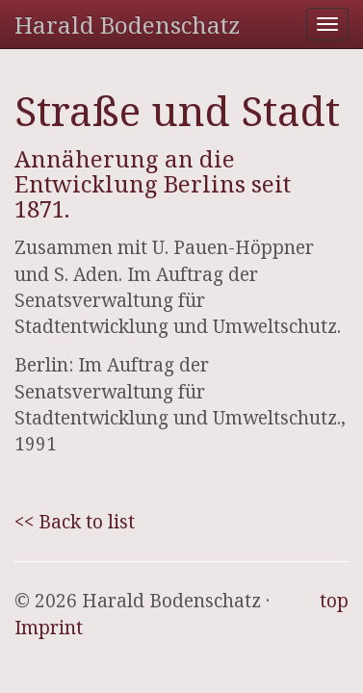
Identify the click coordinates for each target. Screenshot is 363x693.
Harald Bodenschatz (127, 24)
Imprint (48, 627)
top (334, 600)
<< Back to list (74, 521)
